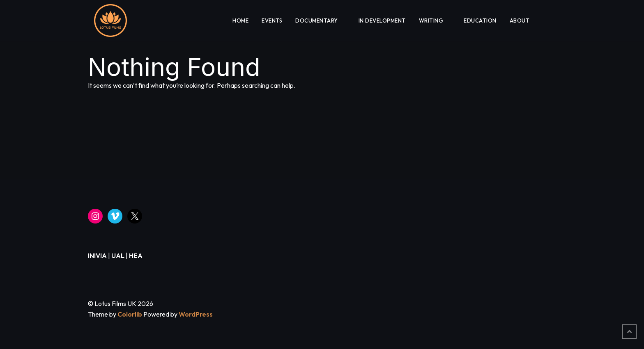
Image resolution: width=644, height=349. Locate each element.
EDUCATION (480, 20)
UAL (117, 255)
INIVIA (97, 255)
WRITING (431, 20)
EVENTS (272, 20)
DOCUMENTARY (316, 20)
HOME (240, 20)
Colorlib (129, 314)
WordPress (196, 314)
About (520, 20)
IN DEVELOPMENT (382, 20)
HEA (136, 255)
